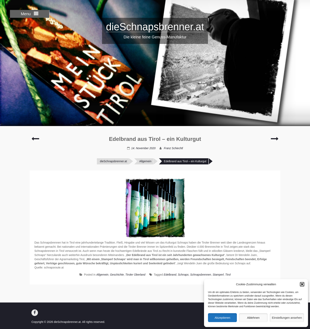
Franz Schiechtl (173, 148)
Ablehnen (253, 317)
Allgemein (145, 161)
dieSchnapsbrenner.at (155, 26)
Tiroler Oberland (135, 274)
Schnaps (183, 274)
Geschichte (117, 274)
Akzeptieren (222, 317)
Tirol (228, 274)
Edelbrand (170, 274)
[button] (302, 284)
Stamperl (218, 274)
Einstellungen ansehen (287, 317)
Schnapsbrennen (200, 274)
